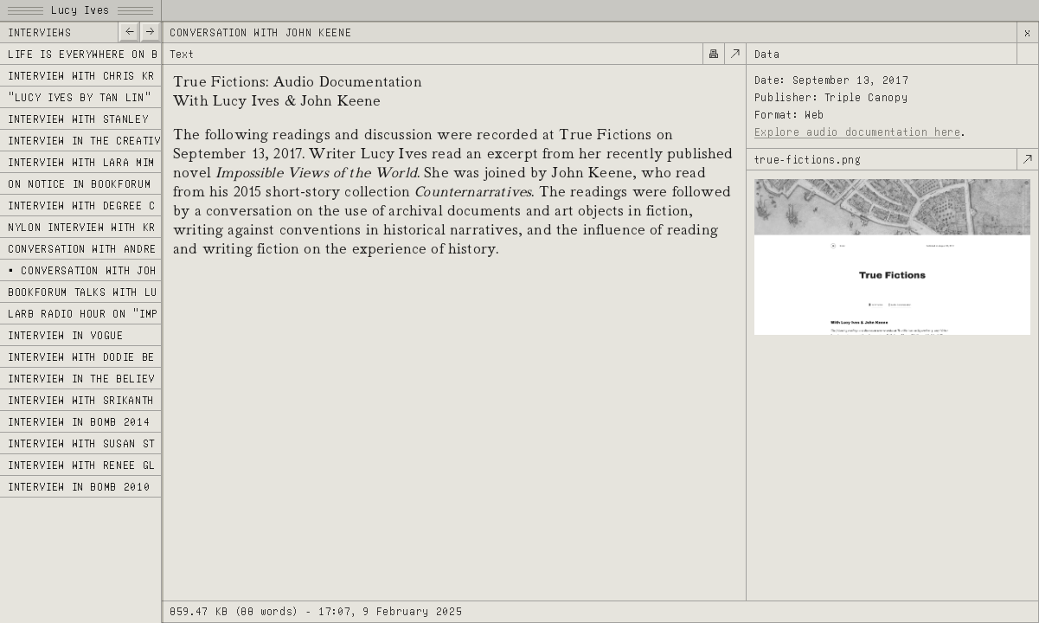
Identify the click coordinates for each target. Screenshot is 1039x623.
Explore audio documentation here (857, 132)
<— (128, 30)
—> (150, 30)
